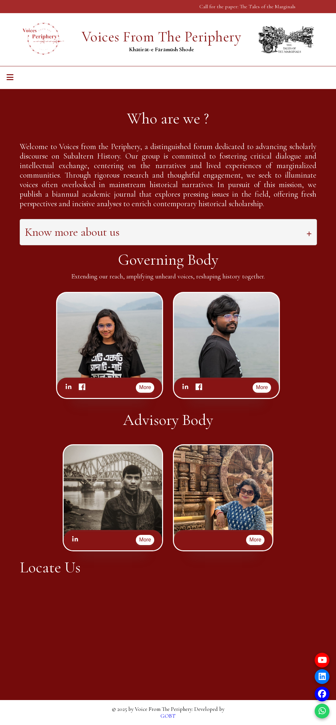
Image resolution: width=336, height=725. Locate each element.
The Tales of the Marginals (270, 6)
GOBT (168, 716)
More (145, 387)
